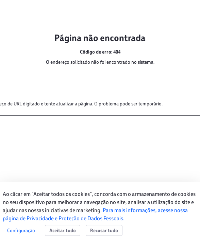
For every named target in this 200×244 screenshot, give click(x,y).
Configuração (21, 230)
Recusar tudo (104, 230)
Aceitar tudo (62, 230)
